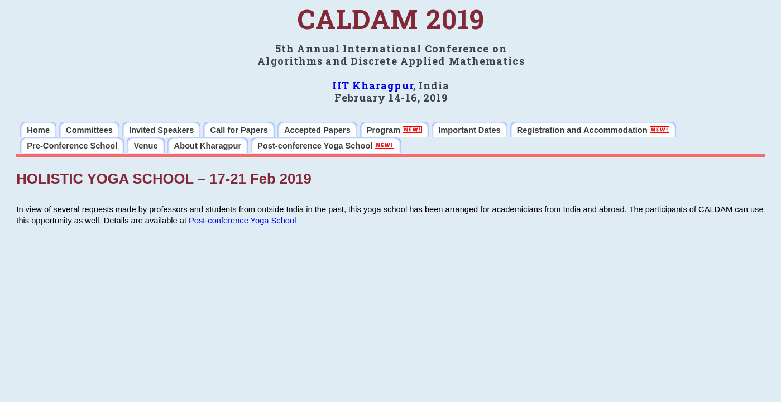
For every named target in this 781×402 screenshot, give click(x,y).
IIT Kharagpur (372, 85)
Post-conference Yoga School (242, 220)
